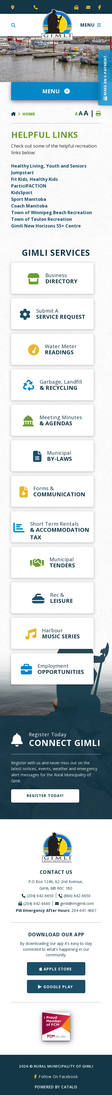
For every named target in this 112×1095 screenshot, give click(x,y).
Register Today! (45, 795)
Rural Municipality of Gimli (56, 25)
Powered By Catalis (56, 1086)
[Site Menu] (56, 91)
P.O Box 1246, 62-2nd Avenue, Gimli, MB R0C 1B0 (56, 885)
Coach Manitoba (29, 206)
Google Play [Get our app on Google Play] (58, 986)
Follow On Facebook (58, 1076)
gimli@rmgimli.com (77, 903)
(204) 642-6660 (36, 903)
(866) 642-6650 (77, 895)
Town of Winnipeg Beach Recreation (51, 212)
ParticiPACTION (28, 186)
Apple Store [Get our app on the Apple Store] (58, 969)
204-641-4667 (56, 910)
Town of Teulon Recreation (41, 219)
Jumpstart (22, 173)
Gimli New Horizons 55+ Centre (46, 226)
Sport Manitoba (28, 199)
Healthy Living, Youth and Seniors (48, 166)
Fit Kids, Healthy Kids (34, 179)
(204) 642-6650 (40, 895)
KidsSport (22, 192)
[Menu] (90, 25)
